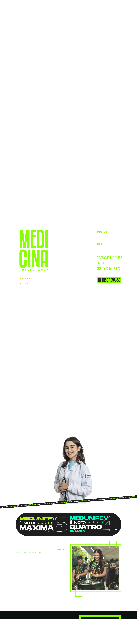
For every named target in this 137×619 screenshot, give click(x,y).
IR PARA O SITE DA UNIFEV (111, 2)
